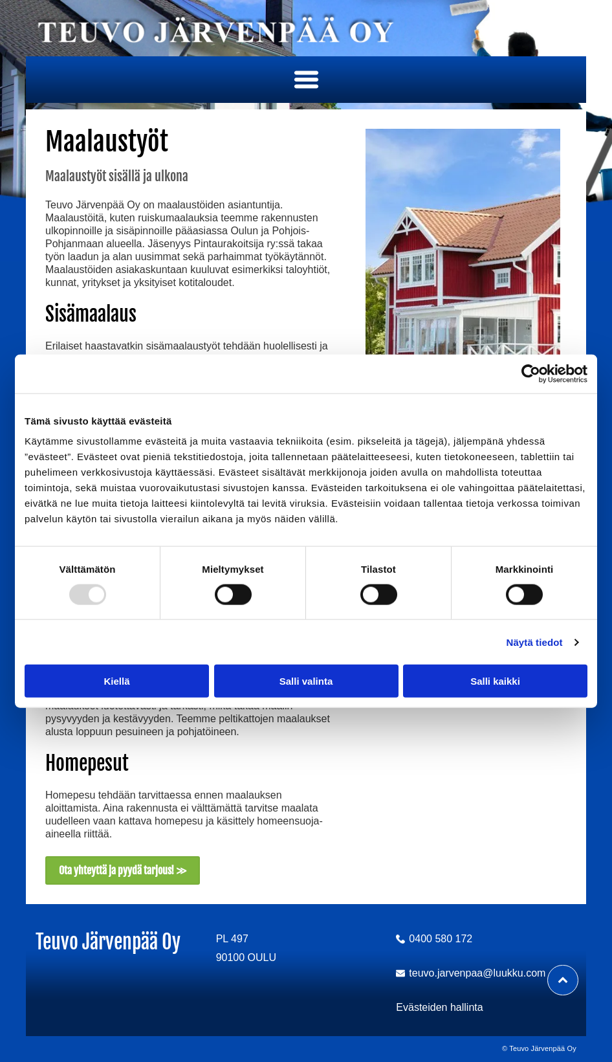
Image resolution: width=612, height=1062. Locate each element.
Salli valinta (306, 681)
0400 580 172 (440, 938)
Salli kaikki (495, 681)
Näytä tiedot (535, 642)
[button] (306, 79)
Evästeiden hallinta (439, 1007)
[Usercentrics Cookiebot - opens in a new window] (530, 373)
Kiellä (116, 681)
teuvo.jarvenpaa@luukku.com (477, 973)
